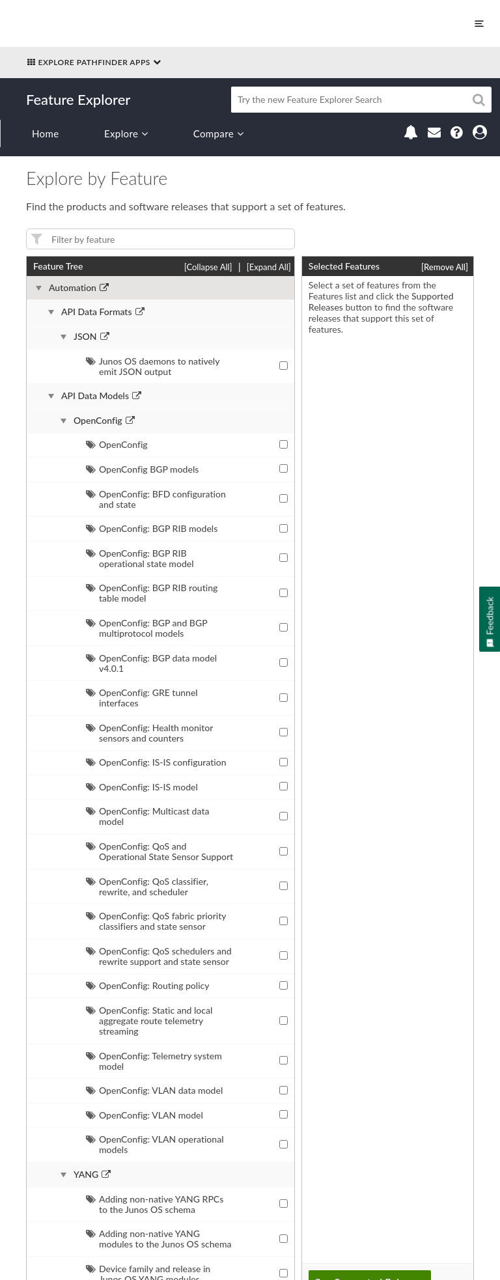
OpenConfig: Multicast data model (147, 816)
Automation (72, 288)
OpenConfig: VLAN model (144, 1114)
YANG (86, 1174)
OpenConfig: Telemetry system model (154, 1061)
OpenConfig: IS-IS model (142, 786)
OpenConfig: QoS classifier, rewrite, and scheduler (147, 886)
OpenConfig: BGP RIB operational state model (140, 558)
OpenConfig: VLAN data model (154, 1090)
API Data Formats (96, 312)
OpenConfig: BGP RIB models (151, 528)
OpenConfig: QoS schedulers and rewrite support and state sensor (159, 956)
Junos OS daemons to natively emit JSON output (152, 366)
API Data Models (95, 396)
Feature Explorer (78, 99)
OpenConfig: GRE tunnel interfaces (142, 697)
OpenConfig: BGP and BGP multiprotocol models (146, 628)
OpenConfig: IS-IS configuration (156, 762)
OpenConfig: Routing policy (148, 985)
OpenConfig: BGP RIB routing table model (151, 593)
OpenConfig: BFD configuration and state (156, 499)
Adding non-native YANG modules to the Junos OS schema (159, 1238)
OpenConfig (98, 420)
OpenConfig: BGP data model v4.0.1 (151, 663)
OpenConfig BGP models (142, 469)
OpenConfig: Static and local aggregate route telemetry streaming (149, 1021)
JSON (85, 336)
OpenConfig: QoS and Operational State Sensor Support (159, 851)
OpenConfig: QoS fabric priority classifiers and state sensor (156, 921)
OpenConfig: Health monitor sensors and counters (149, 733)
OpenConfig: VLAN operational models (155, 1144)
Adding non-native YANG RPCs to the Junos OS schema (154, 1204)
